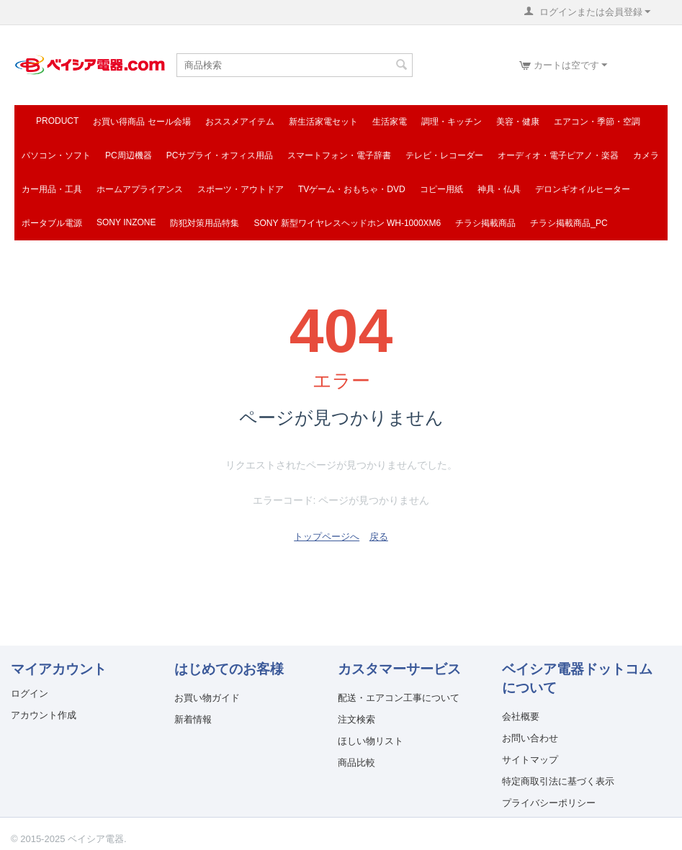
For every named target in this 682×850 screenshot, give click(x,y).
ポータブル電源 (52, 223)
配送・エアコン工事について (398, 697)
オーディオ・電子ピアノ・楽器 (558, 155)
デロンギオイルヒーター (582, 189)
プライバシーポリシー (549, 802)
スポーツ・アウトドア (240, 189)
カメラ (646, 155)
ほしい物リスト (370, 741)
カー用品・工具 (52, 189)
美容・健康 (517, 122)
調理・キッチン (451, 122)
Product (57, 121)
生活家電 (389, 122)
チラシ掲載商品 (485, 223)
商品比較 (356, 762)
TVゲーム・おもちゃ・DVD (351, 189)
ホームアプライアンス (140, 189)
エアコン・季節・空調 (597, 122)
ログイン (29, 693)
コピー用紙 (441, 189)
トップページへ (326, 536)
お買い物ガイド (207, 697)
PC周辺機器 (128, 155)
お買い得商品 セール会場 (141, 122)
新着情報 (193, 719)
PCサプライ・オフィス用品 (220, 155)
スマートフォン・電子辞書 (339, 155)
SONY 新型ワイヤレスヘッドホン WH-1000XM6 (347, 223)
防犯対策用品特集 (204, 223)
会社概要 (520, 716)
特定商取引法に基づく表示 (558, 781)
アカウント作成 (43, 715)
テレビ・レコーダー (444, 155)
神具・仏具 (499, 189)
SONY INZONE (126, 222)
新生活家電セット (323, 122)
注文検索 (356, 719)
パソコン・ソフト (56, 155)
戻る (378, 536)
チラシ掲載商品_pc (568, 223)
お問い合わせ (530, 738)
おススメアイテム (239, 122)
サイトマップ (530, 759)
